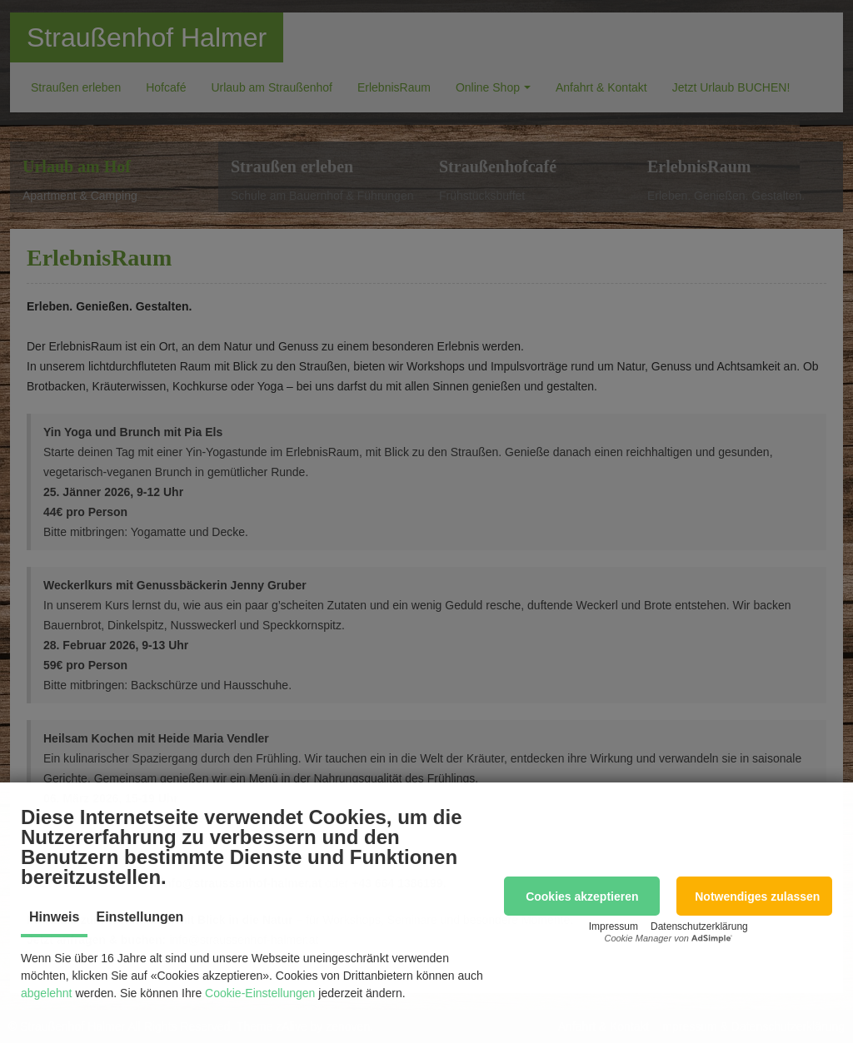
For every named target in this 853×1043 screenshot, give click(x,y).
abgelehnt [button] (46, 993)
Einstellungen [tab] (139, 917)
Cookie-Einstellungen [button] (260, 993)
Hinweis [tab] (54, 917)
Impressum (613, 926)
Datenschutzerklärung (699, 926)
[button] (582, 896)
